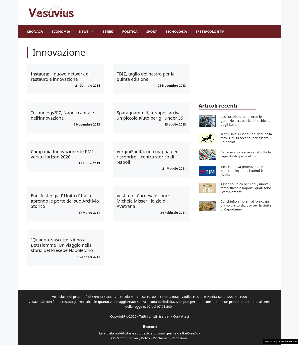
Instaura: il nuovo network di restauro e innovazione (60, 76)
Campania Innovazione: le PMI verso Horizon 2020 (62, 154)
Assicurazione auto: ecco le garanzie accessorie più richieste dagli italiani (246, 120)
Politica (130, 31)
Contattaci (181, 316)
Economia (61, 31)
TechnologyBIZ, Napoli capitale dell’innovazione (62, 115)
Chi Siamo (119, 338)
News (88, 31)
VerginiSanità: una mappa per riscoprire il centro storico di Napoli (147, 157)
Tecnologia (176, 31)
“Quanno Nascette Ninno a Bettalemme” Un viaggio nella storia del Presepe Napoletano (62, 245)
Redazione (180, 338)
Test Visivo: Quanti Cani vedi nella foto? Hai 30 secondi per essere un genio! (246, 138)
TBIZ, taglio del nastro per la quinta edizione (146, 76)
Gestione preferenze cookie (281, 341)
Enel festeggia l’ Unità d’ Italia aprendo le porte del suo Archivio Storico (65, 201)
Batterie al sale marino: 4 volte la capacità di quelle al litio (246, 154)
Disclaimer (161, 338)
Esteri (108, 31)
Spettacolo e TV (210, 31)
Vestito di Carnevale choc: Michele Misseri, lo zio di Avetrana (143, 201)
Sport (151, 31)
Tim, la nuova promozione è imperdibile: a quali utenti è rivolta (242, 170)
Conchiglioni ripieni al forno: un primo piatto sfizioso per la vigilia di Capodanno (246, 205)
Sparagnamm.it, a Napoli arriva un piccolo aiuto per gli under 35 (150, 115)
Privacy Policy (139, 338)
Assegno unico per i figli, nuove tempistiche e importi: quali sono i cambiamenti (246, 188)
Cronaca (35, 31)
